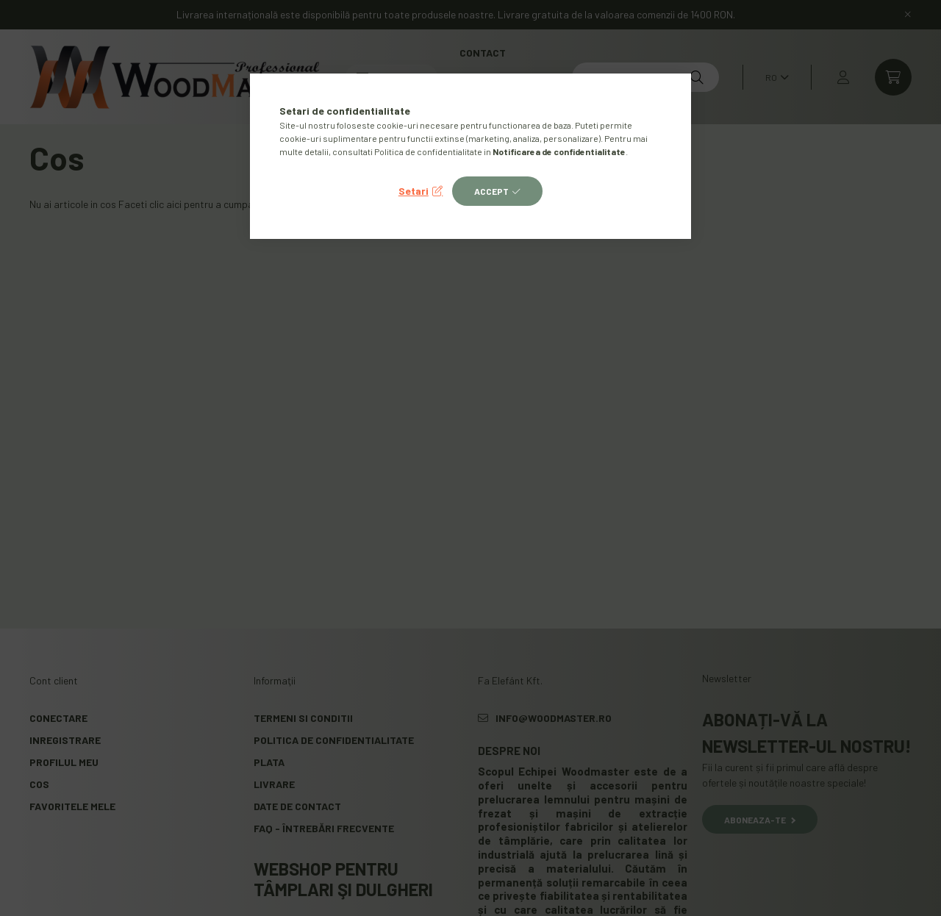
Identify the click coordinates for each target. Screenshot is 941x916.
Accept (491, 191)
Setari (413, 191)
